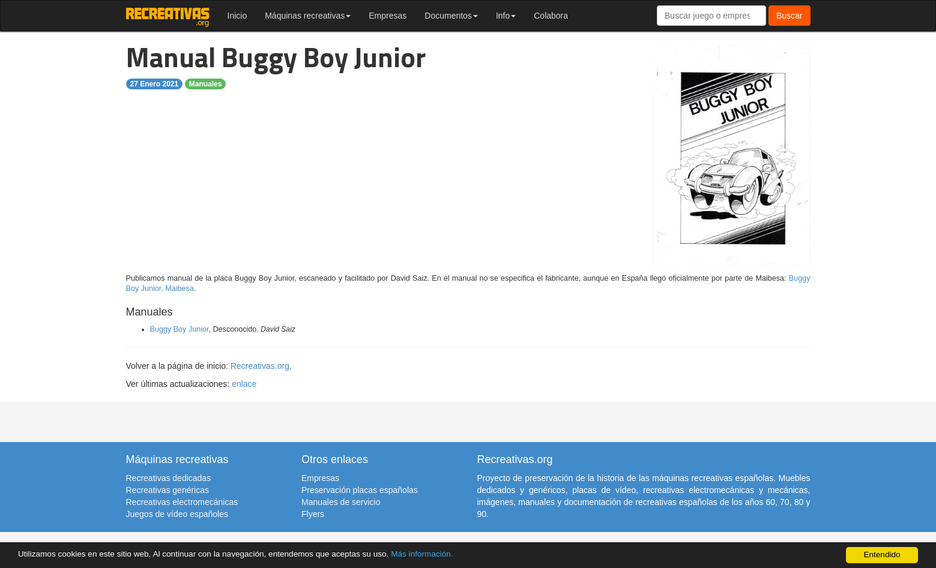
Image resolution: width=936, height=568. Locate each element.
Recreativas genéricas (168, 490)
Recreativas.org (260, 366)
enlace (244, 384)
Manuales (205, 84)
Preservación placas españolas (359, 490)
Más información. (422, 553)
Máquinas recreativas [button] (308, 15)
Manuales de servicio (341, 502)
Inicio (237, 15)
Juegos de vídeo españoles (177, 514)
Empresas (387, 15)
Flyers (312, 514)
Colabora (551, 15)
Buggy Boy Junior (179, 329)
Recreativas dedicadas (168, 478)
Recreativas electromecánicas (182, 502)
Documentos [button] (451, 15)
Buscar (789, 15)
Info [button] (506, 15)
